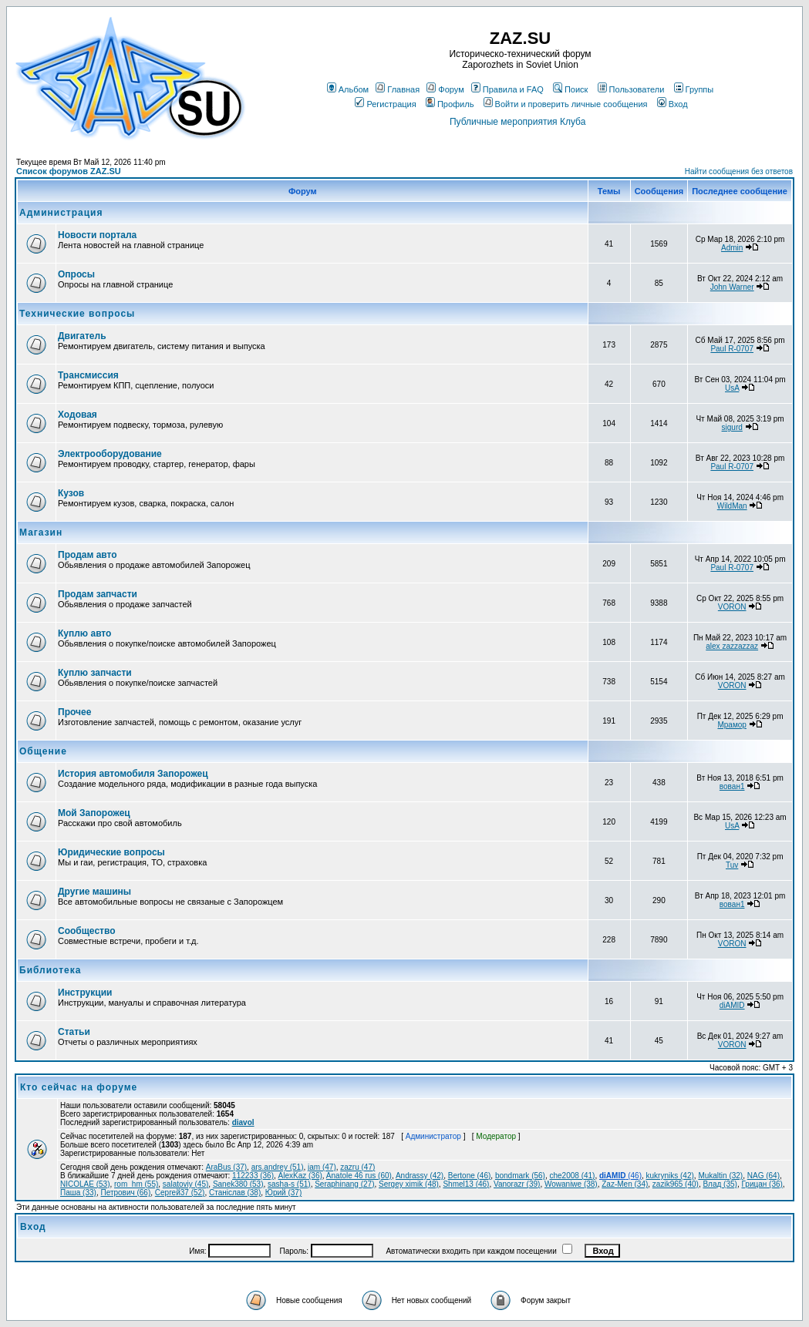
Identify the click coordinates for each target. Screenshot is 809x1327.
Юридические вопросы (111, 852)
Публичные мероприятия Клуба (517, 121)
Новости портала (97, 235)
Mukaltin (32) (720, 1175)
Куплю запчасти (95, 672)
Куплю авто (84, 633)
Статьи (74, 1031)
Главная (398, 89)
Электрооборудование (110, 453)
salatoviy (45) (185, 1184)
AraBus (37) (226, 1167)
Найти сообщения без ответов (739, 171)
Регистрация (385, 104)
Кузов (71, 493)
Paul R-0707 (731, 348)
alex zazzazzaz (732, 646)
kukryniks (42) (670, 1175)
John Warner (732, 287)
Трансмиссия (88, 375)
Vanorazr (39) (517, 1184)
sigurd (732, 427)
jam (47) (322, 1167)
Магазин (40, 532)
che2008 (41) (572, 1175)
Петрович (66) (125, 1192)
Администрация (61, 212)
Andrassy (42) (419, 1175)
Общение (43, 751)
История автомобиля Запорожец (133, 773)
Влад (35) (720, 1184)
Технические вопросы (77, 313)
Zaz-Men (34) (625, 1184)
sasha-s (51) (289, 1184)
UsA (732, 388)
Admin (732, 248)
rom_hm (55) (136, 1184)
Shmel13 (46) (466, 1184)
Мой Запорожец (94, 813)
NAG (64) (763, 1175)
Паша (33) (78, 1192)
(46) (620, 1175)
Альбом (348, 89)
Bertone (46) (469, 1175)
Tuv (732, 865)
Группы (694, 89)
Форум (444, 89)
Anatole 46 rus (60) (359, 1175)
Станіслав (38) (235, 1192)
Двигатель (82, 336)
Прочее (74, 712)
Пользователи (631, 89)
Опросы (76, 274)
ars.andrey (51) (277, 1167)
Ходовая (77, 414)
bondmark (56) (520, 1175)
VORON (732, 607)
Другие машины (94, 891)
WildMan (732, 506)
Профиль (450, 104)
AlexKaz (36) (300, 1175)
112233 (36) (253, 1175)
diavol (243, 1122)
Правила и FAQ (507, 89)
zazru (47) (357, 1167)
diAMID (732, 1005)
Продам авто (87, 554)
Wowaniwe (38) (571, 1184)
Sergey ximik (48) (409, 1184)
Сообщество (86, 931)
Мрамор (731, 725)
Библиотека (50, 970)
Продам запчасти (97, 594)
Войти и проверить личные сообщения (566, 104)
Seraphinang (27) (344, 1184)
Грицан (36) (761, 1184)
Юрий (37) (283, 1192)
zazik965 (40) (675, 1184)
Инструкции (85, 992)
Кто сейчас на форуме (78, 1087)
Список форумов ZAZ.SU (68, 171)
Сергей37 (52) (180, 1192)
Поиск (570, 89)
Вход (672, 104)
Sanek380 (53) (238, 1184)
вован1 (732, 786)
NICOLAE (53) (85, 1184)
